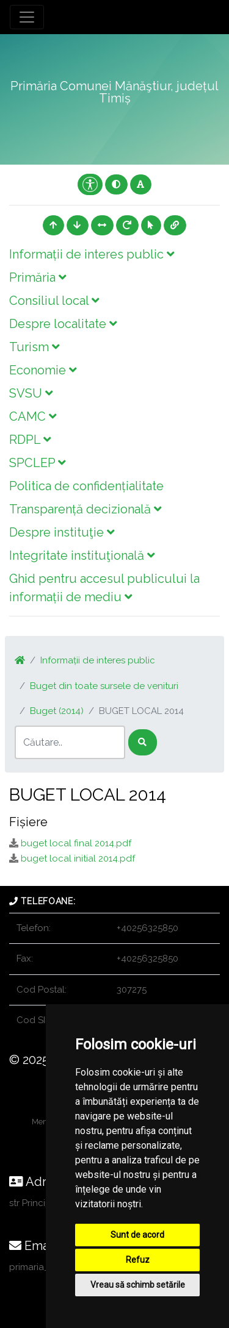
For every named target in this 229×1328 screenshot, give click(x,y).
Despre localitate (63, 323)
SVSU (31, 393)
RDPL (30, 439)
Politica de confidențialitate (86, 486)
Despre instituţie (61, 532)
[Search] (70, 742)
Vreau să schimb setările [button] (137, 1285)
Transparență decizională (85, 509)
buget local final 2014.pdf (76, 843)
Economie (42, 370)
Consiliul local (54, 300)
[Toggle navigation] (27, 17)
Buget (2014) (57, 710)
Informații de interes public (91, 254)
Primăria (37, 277)
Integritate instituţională (81, 555)
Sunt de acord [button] (137, 1235)
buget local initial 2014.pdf (78, 858)
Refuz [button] (138, 1260)
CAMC (32, 416)
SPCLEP (37, 462)
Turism (34, 347)
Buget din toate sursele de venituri (104, 685)
